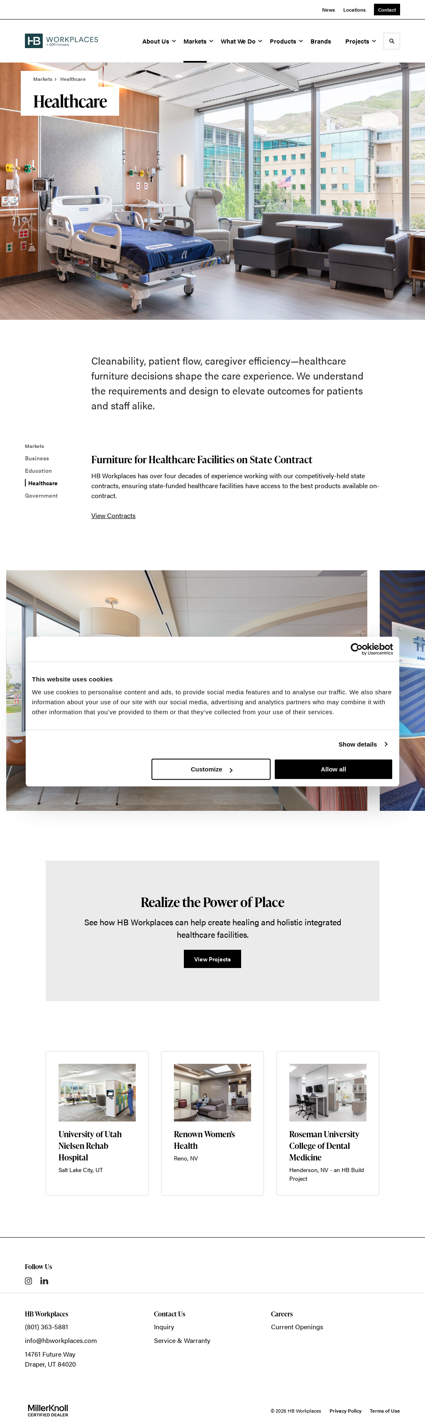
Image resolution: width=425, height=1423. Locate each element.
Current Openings (297, 1326)
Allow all (333, 769)
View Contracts (113, 515)
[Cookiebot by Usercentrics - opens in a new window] (356, 649)
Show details (358, 744)
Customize (211, 769)
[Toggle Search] (391, 41)
